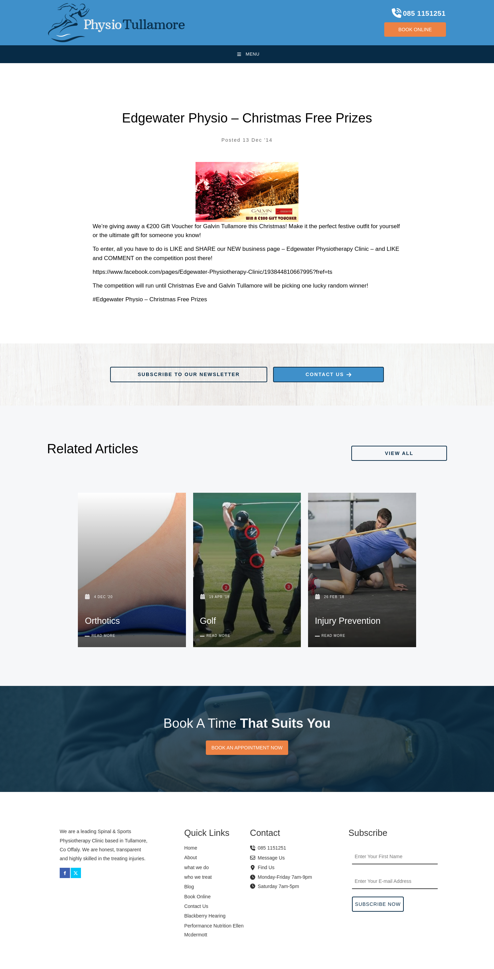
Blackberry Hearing (204, 916)
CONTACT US (291, 371)
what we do (196, 867)
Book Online (197, 896)
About (190, 857)
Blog (189, 886)
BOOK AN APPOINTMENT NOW (247, 748)
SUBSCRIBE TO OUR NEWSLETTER (159, 371)
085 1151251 (268, 848)
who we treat (198, 877)
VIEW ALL (434, 450)
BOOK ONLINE (405, 26)
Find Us (266, 867)
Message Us (267, 858)
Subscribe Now (378, 904)
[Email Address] (395, 881)
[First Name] (395, 856)
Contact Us (196, 906)
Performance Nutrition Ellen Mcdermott (214, 930)
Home (190, 848)
